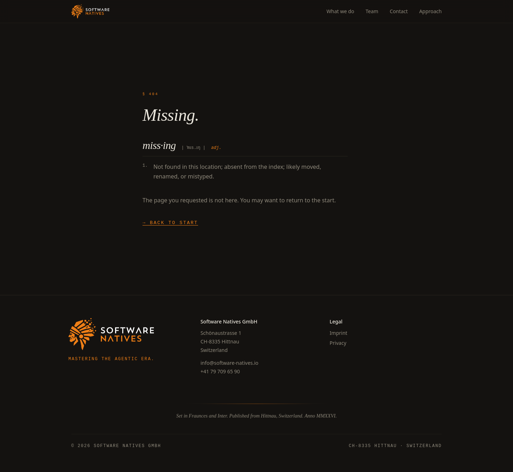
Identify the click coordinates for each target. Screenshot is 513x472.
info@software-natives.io (230, 362)
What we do (340, 11)
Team (372, 11)
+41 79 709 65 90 (220, 371)
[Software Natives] (90, 11)
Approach (430, 11)
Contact (399, 11)
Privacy (338, 342)
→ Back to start (170, 222)
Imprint (338, 333)
